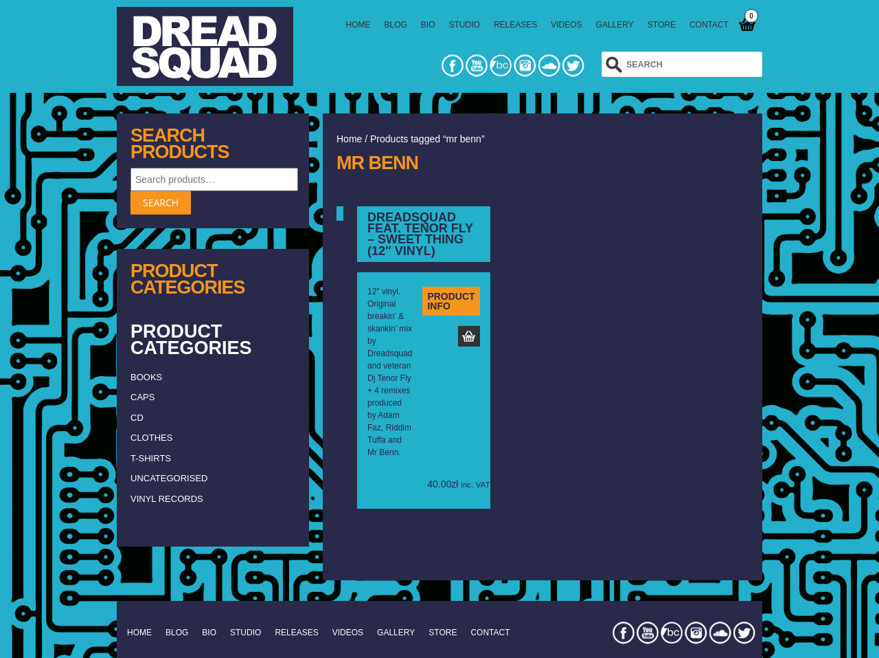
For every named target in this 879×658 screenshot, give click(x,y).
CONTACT (709, 25)
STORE (662, 25)
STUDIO (464, 25)
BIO (428, 25)
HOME (358, 25)
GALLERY (615, 25)
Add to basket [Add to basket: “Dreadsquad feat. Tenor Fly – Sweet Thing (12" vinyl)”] (469, 336)
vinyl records (166, 499)
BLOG (396, 25)
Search (161, 202)
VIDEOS (566, 25)
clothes (151, 437)
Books (146, 377)
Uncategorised (168, 478)
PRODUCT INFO (451, 301)
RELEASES (515, 25)
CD (137, 418)
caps (142, 397)
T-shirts (150, 458)
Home (349, 138)
